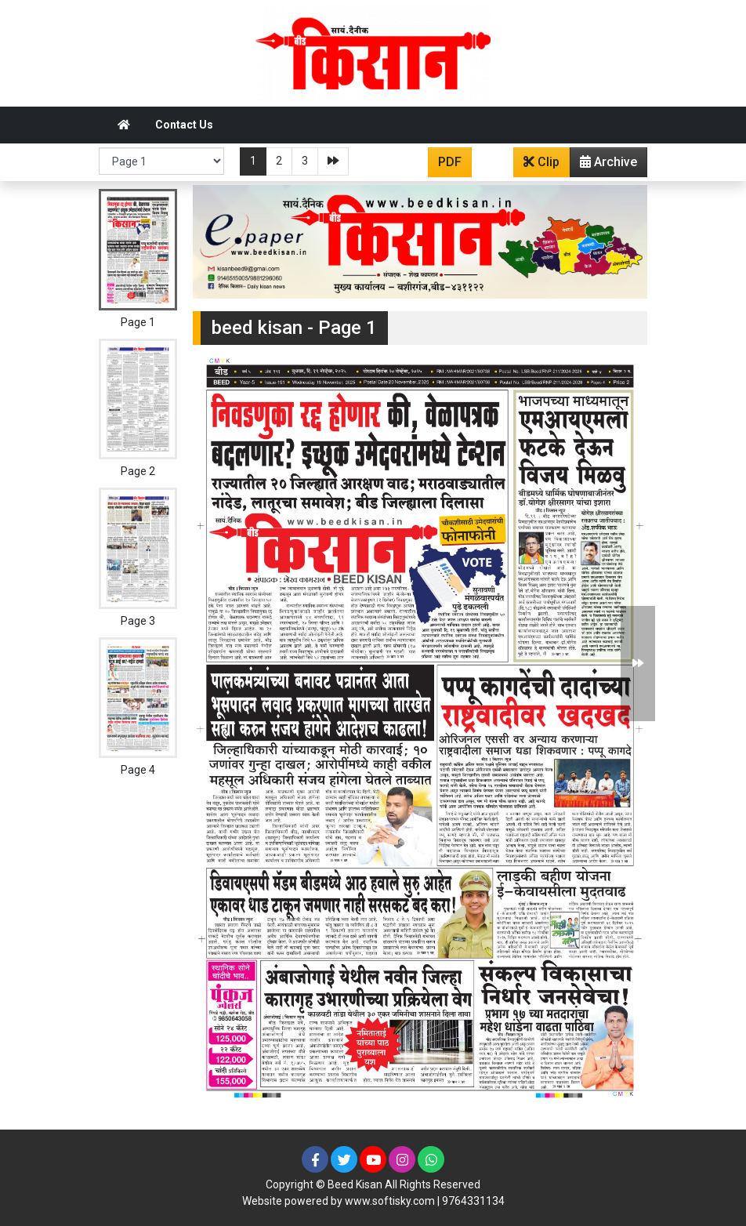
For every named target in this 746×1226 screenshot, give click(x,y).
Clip (541, 161)
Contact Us (184, 124)
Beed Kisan (355, 1184)
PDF (450, 161)
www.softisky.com (390, 1201)
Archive (603, 165)
